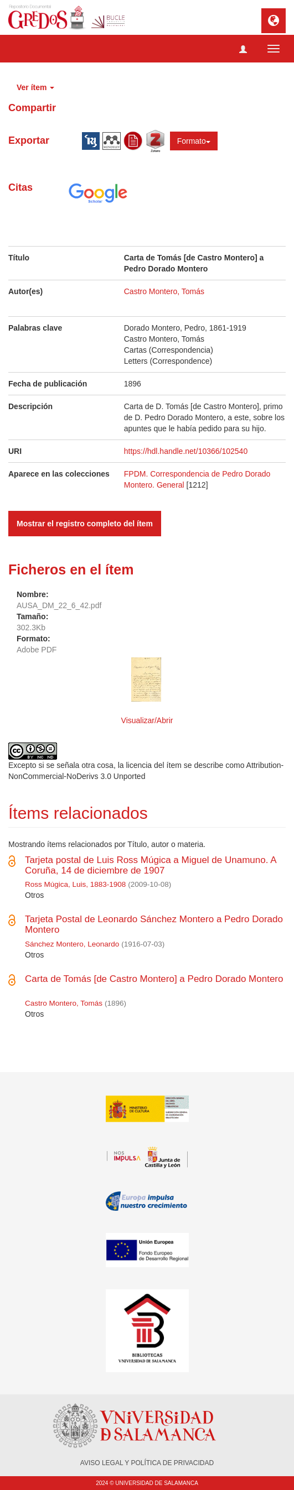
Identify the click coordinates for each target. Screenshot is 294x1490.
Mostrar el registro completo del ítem (85, 523)
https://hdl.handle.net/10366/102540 (185, 451)
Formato (193, 141)
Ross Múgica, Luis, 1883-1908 (75, 884)
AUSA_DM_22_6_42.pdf (59, 605)
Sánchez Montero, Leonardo (72, 944)
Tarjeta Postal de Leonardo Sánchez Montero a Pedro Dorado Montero (154, 924)
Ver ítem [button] (35, 87)
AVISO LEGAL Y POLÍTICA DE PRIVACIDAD (147, 1463)
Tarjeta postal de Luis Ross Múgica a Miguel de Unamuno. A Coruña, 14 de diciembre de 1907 (150, 865)
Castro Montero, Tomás (164, 291)
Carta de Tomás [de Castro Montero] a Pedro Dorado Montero (154, 979)
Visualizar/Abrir (147, 720)
